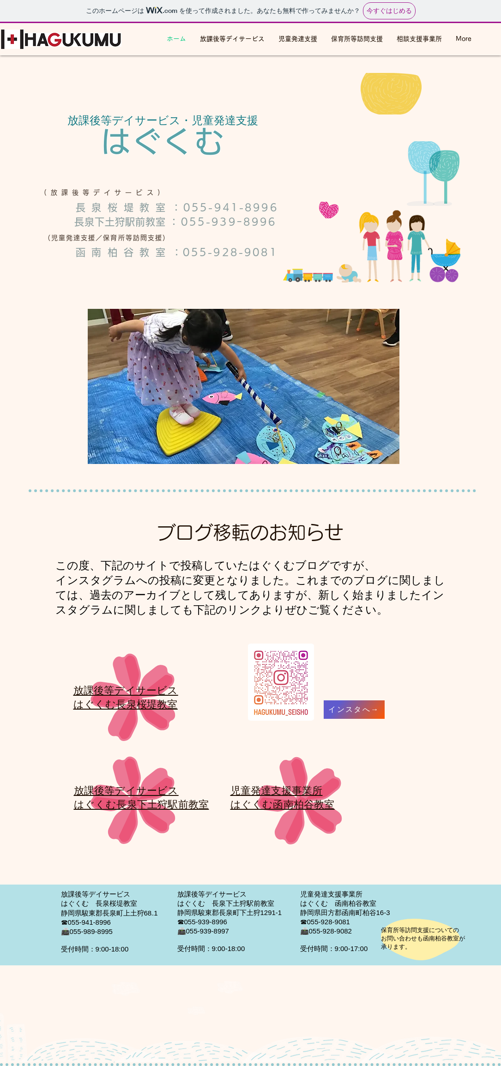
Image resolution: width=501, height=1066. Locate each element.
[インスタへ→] (354, 709)
